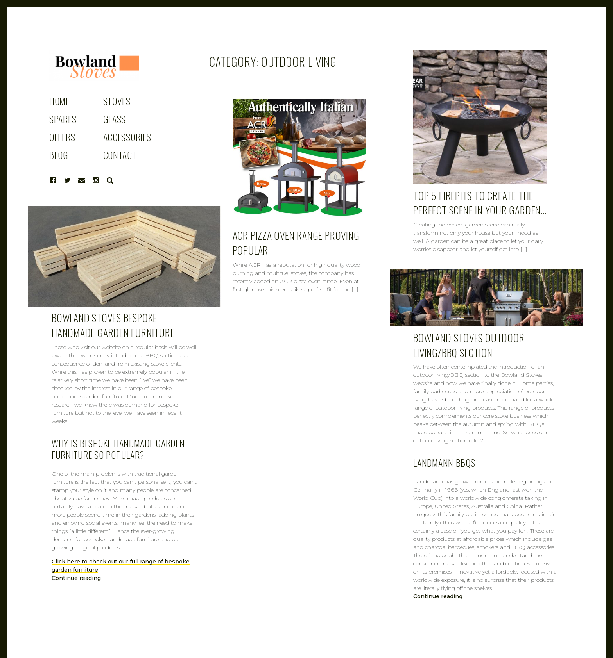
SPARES (62, 119)
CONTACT (120, 155)
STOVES (117, 101)
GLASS (114, 119)
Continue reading (76, 577)
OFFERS (62, 137)
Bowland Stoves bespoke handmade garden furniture (113, 325)
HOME (59, 101)
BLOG (58, 155)
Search (110, 180)
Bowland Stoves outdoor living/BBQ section (468, 345)
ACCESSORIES (127, 137)
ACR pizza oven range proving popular (296, 243)
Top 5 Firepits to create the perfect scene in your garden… (480, 203)
